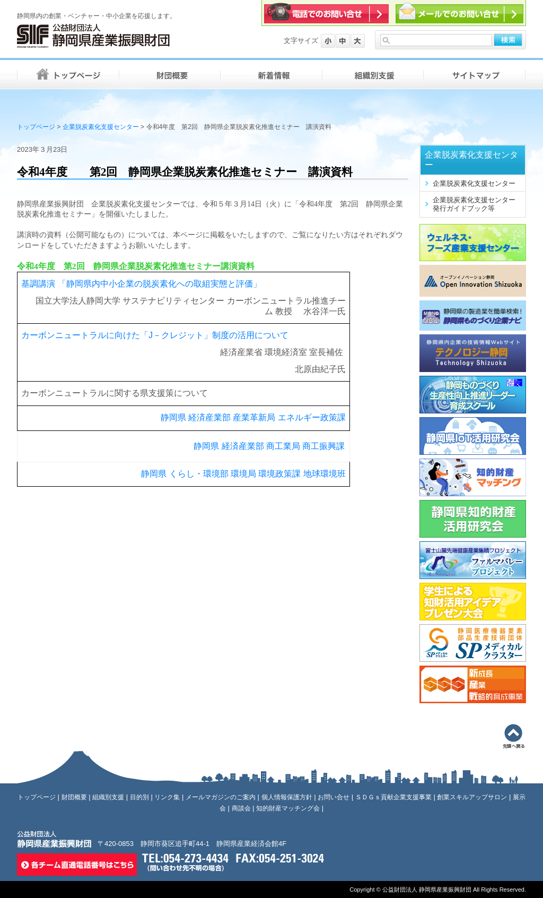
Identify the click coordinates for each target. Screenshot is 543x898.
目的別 (139, 797)
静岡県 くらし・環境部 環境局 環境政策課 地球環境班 (243, 473)
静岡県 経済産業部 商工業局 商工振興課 (269, 446)
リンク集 (167, 797)
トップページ (36, 127)
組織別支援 (108, 797)
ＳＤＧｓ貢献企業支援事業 (393, 797)
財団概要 (74, 797)
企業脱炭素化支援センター (101, 127)
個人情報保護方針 (286, 797)
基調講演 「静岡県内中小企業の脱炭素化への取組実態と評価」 (141, 283)
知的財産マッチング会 (288, 808)
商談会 (241, 808)
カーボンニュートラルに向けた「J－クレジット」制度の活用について (154, 335)
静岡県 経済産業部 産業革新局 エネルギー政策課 (253, 417)
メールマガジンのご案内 (221, 797)
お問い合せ (333, 797)
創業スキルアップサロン (472, 797)
